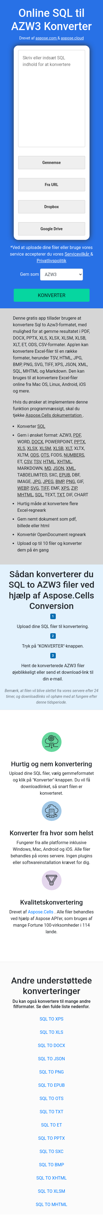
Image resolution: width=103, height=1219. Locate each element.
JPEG (48, 481)
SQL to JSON (51, 1058)
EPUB (64, 475)
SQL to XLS (51, 1032)
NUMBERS (74, 455)
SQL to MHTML (51, 1204)
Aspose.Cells (41, 912)
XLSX (32, 448)
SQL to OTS (51, 1098)
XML (70, 468)
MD (47, 468)
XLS (21, 448)
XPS (65, 488)
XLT (68, 448)
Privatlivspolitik (51, 260)
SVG (34, 488)
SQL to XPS (51, 1019)
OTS (45, 455)
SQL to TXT (51, 1111)
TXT (60, 494)
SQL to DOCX (51, 1045)
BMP (59, 481)
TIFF (45, 488)
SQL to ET (51, 1125)
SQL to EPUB (51, 1085)
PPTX (79, 441)
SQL (41, 426)
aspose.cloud (72, 38)
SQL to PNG (51, 1072)
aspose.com (46, 38)
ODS (34, 455)
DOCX (37, 441)
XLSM (45, 448)
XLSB (58, 448)
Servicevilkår (77, 254)
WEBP (23, 488)
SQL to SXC (51, 1151)
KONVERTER (51, 295)
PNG (70, 481)
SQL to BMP (51, 1164)
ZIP (74, 488)
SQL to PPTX (51, 1138)
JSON (58, 468)
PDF (77, 435)
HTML (49, 461)
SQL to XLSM (51, 1191)
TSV (37, 461)
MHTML (25, 494)
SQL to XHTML (51, 1178)
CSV (28, 461)
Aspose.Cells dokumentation (54, 415)
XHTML (64, 461)
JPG (37, 481)
